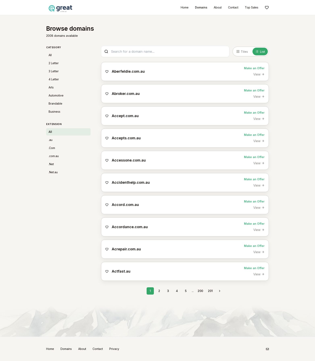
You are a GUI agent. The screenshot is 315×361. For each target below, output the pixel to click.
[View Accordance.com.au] (259, 229)
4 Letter (54, 79)
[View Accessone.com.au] (259, 163)
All (50, 55)
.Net (51, 164)
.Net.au (53, 172)
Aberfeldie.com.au (128, 71)
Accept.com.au (125, 116)
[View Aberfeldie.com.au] (259, 74)
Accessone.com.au (129, 160)
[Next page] (219, 291)
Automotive (56, 95)
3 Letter (54, 71)
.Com (52, 148)
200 (200, 291)
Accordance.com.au (130, 227)
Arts (51, 87)
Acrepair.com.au (126, 249)
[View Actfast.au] (259, 274)
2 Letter (54, 63)
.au (50, 140)
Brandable (55, 103)
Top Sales (251, 7)
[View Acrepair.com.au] (259, 252)
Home (185, 7)
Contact (233, 7)
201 (210, 291)
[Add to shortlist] (106, 71)
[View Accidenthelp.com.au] (259, 185)
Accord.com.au (125, 205)
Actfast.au (121, 271)
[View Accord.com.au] (259, 207)
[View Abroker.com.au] (259, 96)
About (218, 7)
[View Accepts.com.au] (259, 141)
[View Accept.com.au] (259, 118)
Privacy (114, 349)
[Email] (267, 348)
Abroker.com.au (126, 93)
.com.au (54, 156)
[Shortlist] (267, 7)
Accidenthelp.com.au (131, 182)
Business (54, 111)
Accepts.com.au (126, 138)
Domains (201, 7)
